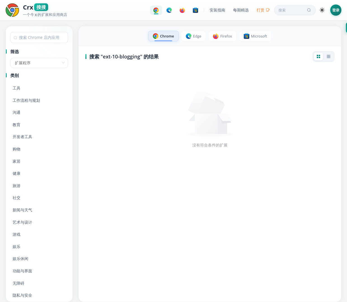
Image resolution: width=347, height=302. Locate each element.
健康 (16, 173)
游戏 (16, 234)
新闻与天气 (22, 210)
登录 (335, 10)
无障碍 (18, 283)
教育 (16, 124)
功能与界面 (22, 270)
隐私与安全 (22, 295)
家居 (16, 161)
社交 (16, 197)
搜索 (295, 10)
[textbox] (39, 37)
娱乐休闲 (20, 258)
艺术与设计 (22, 222)
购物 (16, 149)
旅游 (16, 185)
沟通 (16, 112)
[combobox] (39, 37)
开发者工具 (22, 136)
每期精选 (241, 10)
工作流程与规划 (26, 100)
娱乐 (16, 246)
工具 (16, 88)
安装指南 (217, 10)
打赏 (263, 10)
